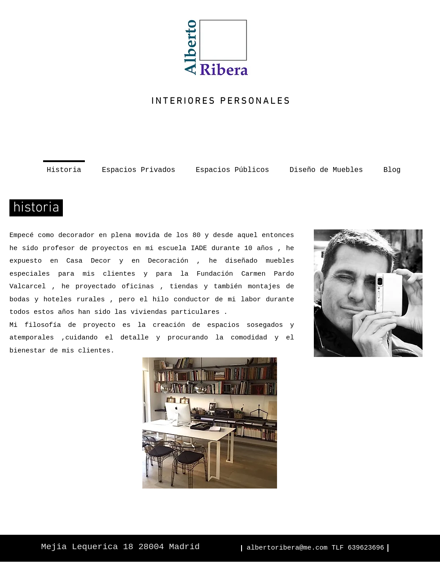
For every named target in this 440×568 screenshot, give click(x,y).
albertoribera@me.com (286, 548)
